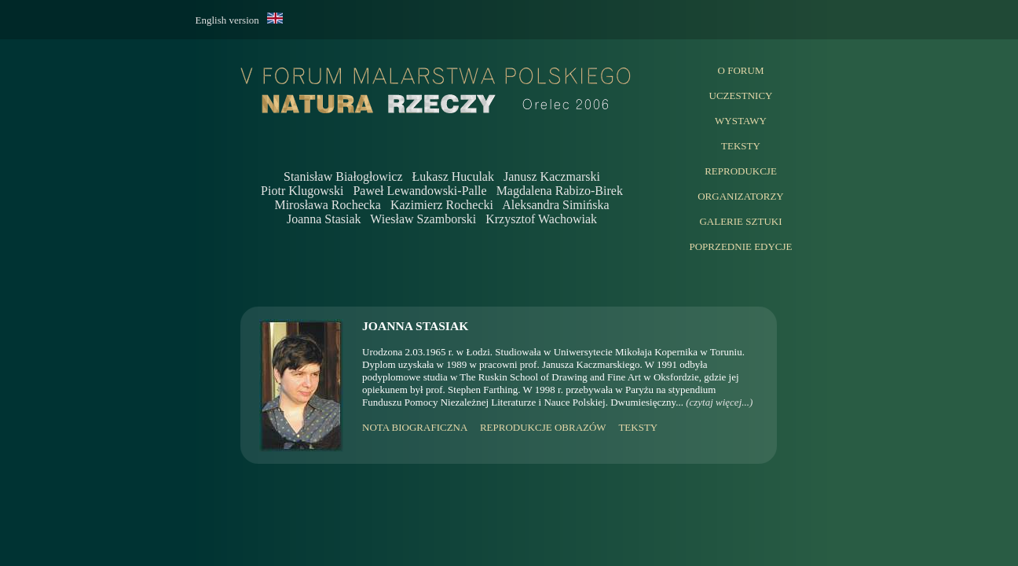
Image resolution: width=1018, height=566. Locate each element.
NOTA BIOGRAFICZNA (414, 427)
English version (231, 20)
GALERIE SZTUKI (740, 221)
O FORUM (741, 70)
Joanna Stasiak (324, 219)
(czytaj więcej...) (719, 402)
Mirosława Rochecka (327, 204)
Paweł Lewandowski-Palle (419, 190)
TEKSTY (740, 146)
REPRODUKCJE (741, 171)
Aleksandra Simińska (555, 204)
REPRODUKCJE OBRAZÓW (543, 427)
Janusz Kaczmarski (552, 176)
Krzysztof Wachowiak (541, 219)
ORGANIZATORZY (741, 196)
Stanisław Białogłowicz (343, 176)
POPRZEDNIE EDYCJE (740, 246)
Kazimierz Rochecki (441, 204)
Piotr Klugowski (302, 190)
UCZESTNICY (741, 95)
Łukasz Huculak (453, 176)
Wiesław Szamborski (423, 219)
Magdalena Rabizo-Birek (559, 190)
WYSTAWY (741, 121)
